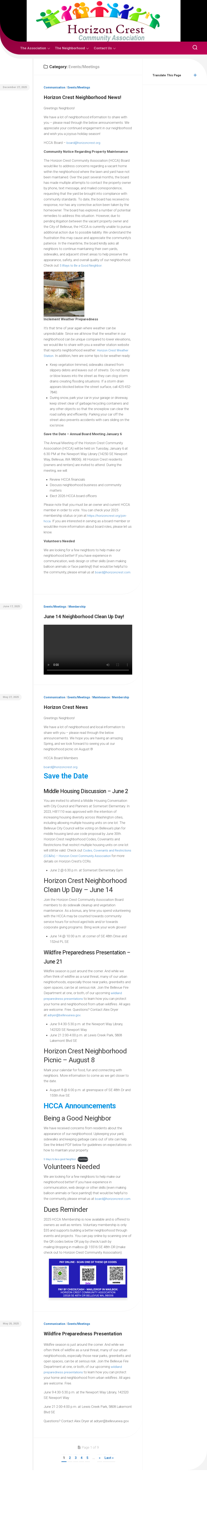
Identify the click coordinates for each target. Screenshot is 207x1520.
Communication (54, 87)
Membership (77, 622)
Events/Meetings (79, 87)
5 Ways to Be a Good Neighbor (82, 275)
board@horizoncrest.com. (67, 588)
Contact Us (103, 48)
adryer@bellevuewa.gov (65, 1049)
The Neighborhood (70, 48)
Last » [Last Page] (109, 1508)
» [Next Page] (99, 1508)
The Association (33, 48)
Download (87, 1193)
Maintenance (101, 722)
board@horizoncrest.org (84, 153)
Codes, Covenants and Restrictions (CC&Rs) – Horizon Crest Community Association (80, 890)
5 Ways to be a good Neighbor (61, 1193)
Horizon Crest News (76, 731)
